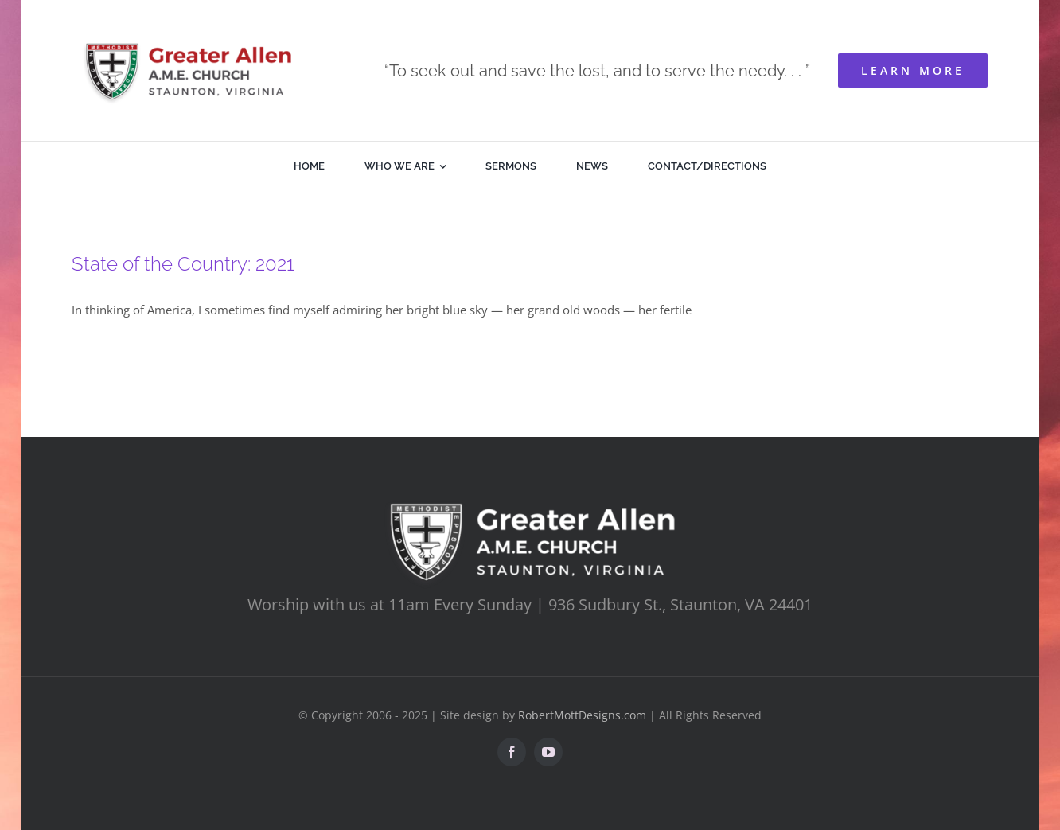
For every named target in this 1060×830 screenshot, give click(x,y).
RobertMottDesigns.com (582, 715)
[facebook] (511, 752)
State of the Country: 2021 (183, 263)
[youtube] (548, 752)
